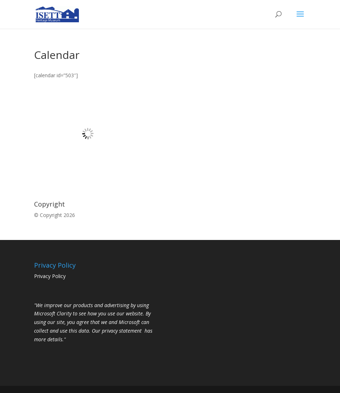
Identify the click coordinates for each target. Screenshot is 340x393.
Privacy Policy (50, 276)
